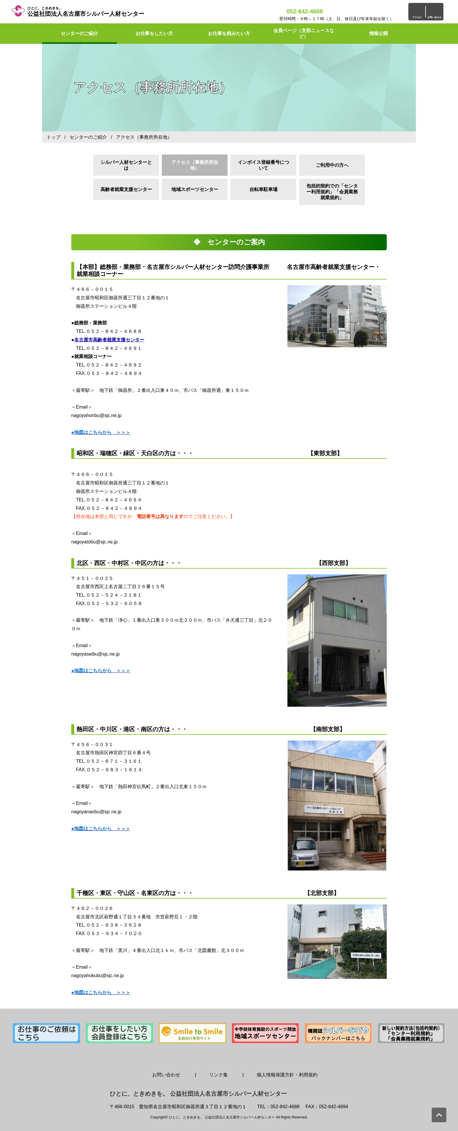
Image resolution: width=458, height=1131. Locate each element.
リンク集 (218, 1074)
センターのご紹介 (79, 33)
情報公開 (378, 33)
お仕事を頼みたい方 (229, 33)
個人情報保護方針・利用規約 (287, 1074)
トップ (53, 137)
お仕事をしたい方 (154, 33)
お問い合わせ (166, 1074)
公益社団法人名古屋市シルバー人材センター (85, 11)
